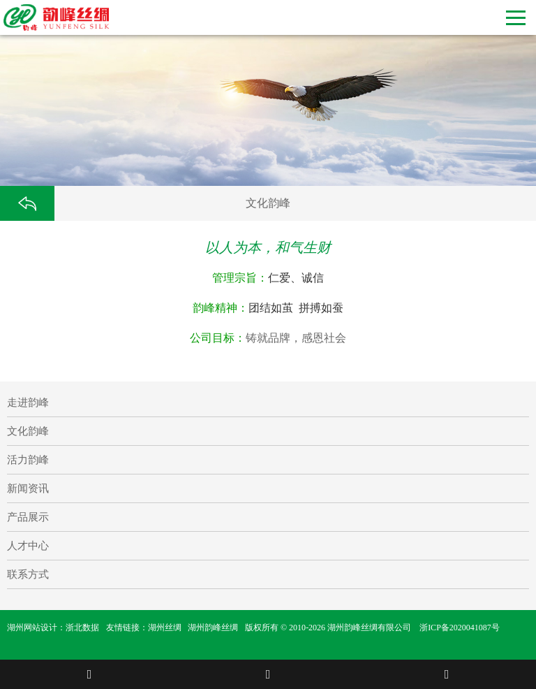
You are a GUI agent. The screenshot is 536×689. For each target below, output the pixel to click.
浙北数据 (82, 627)
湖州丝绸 (164, 627)
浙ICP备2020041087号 (459, 627)
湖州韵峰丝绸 (213, 627)
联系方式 (28, 574)
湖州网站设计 (32, 627)
